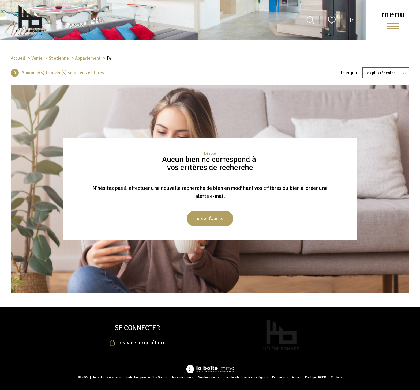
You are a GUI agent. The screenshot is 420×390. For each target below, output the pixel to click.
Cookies (336, 377)
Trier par (349, 72)
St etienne (59, 58)
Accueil (18, 58)
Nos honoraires (182, 377)
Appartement (87, 58)
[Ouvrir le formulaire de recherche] (310, 20)
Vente (37, 58)
